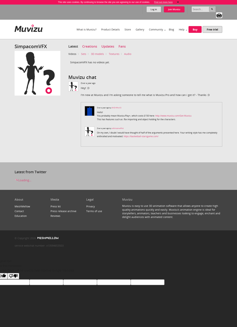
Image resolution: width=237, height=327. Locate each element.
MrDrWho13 (116, 108)
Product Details (110, 29)
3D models (97, 54)
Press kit (55, 206)
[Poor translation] (13, 276)
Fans (122, 46)
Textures (114, 54)
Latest (73, 46)
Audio (127, 54)
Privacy (90, 206)
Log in (154, 9)
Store (128, 29)
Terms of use (94, 211)
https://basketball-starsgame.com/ (141, 136)
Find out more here (163, 2)
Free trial (212, 29)
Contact (19, 211)
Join (174, 9)
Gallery (140, 29)
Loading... (23, 180)
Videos (72, 54)
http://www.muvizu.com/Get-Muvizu (173, 115)
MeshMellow (22, 206)
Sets (83, 54)
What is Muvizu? (86, 29)
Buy (195, 29)
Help (181, 29)
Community (156, 29)
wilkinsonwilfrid (118, 128)
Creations (89, 46)
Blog (171, 29)
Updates (107, 46)
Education (21, 216)
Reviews (55, 216)
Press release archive (63, 211)
